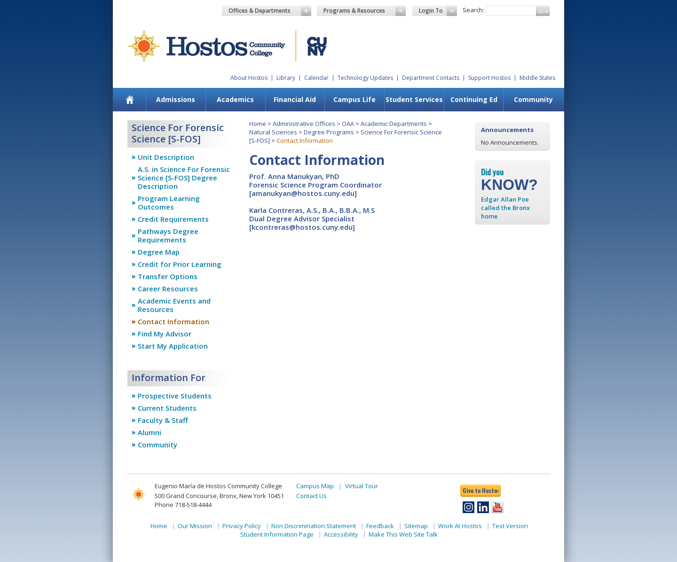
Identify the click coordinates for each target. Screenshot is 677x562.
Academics (235, 99)
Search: (473, 10)
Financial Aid (295, 99)
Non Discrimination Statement (313, 526)
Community (533, 99)
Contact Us (311, 496)
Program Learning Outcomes (169, 202)
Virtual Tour (361, 486)
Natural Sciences (273, 132)
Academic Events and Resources (174, 305)
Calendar (316, 78)
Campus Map (315, 486)
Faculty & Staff (163, 420)
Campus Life (354, 99)
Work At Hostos (460, 526)
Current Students (167, 408)
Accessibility (341, 534)
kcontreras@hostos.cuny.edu (302, 227)
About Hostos (249, 78)
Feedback (380, 526)
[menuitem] (130, 99)
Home (257, 123)
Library (285, 78)
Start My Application (173, 346)
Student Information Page (277, 534)
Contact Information (173, 321)
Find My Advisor (164, 333)
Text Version (510, 526)
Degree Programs (329, 132)
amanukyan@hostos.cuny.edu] (304, 193)
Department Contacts (430, 78)
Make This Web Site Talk (403, 534)
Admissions (175, 99)
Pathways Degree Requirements (168, 235)
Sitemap (416, 526)
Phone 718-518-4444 (183, 504)
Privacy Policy (241, 526)
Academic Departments (394, 123)
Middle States (537, 78)
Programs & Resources (364, 11)
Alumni (149, 432)
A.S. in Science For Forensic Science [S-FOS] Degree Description (184, 177)
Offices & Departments (269, 11)
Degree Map (159, 252)
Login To (438, 11)
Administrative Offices (304, 123)
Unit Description (166, 157)
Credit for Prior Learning (179, 264)
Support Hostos (489, 78)
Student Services (414, 99)
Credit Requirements (173, 219)
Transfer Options (167, 276)
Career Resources (168, 288)
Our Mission (195, 526)
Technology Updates (365, 78)
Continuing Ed (473, 99)
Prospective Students (175, 395)
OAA (348, 123)
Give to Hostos (480, 490)
